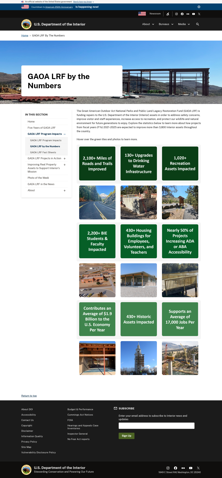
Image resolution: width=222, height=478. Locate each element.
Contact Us (27, 420)
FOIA (70, 420)
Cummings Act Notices (80, 414)
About (48, 190)
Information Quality (32, 436)
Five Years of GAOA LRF (42, 127)
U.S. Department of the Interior (59, 24)
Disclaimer (27, 431)
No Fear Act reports (78, 439)
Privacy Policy (29, 441)
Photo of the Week (38, 177)
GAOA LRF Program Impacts (48, 134)
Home (31, 121)
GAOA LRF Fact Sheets (43, 152)
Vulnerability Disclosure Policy (38, 452)
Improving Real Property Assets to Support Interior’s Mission (48, 167)
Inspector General (77, 433)
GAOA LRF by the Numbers (45, 146)
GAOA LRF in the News (41, 184)
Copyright (26, 425)
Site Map (26, 447)
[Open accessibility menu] (168, 13)
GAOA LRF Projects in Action (48, 158)
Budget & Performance (80, 409)
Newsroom (155, 14)
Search (198, 24)
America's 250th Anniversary (59, 7)
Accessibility (28, 414)
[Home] (26, 24)
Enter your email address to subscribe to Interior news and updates (153, 417)
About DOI (27, 409)
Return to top (29, 395)
